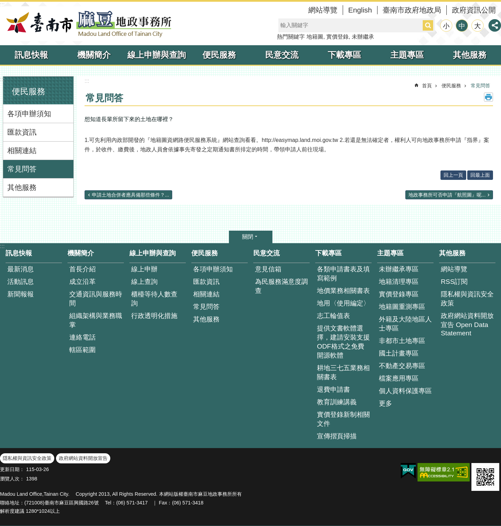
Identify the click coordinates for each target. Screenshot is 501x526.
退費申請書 (333, 389)
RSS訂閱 (454, 281)
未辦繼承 (363, 37)
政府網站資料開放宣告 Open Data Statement (467, 324)
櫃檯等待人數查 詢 (154, 298)
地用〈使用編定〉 (343, 303)
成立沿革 (82, 281)
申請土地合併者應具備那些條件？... (130, 195)
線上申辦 (144, 269)
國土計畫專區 (399, 353)
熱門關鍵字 (291, 37)
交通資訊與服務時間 (95, 298)
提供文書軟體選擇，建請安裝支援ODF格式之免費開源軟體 (343, 342)
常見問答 (22, 169)
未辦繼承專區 (399, 269)
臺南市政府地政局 (412, 10)
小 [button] (446, 26)
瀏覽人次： (12, 478)
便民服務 (219, 54)
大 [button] (477, 26)
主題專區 (407, 54)
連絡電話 (82, 337)
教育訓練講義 (337, 402)
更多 (385, 403)
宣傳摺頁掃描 (337, 436)
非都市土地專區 (402, 340)
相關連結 (22, 150)
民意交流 (282, 54)
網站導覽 (322, 10)
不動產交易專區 (402, 365)
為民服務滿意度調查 (281, 286)
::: (2, 5)
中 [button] (462, 26)
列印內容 (488, 97)
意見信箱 (268, 269)
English (360, 10)
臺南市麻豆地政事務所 (87, 23)
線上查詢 (144, 281)
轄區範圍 (82, 349)
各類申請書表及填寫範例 (343, 273)
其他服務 (469, 54)
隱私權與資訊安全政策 (467, 298)
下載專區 (344, 54)
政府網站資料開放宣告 (83, 458)
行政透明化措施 (154, 315)
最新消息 (20, 269)
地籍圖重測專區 (402, 306)
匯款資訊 (22, 132)
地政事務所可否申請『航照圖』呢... (447, 195)
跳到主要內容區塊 (3, 3)
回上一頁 (453, 175)
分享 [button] (494, 25)
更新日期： (12, 469)
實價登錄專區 (399, 294)
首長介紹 (82, 269)
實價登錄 (337, 37)
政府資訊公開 (474, 10)
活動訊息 (20, 281)
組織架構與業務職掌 (95, 320)
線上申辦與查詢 (156, 54)
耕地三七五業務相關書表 (343, 372)
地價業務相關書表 (343, 290)
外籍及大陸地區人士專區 (405, 324)
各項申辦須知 (29, 114)
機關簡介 (94, 54)
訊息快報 (31, 54)
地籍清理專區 (399, 281)
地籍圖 (315, 37)
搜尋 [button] (428, 25)
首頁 (427, 85)
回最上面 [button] (480, 175)
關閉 (247, 237)
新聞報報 (20, 294)
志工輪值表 (333, 315)
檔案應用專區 (399, 378)
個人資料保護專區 (405, 390)
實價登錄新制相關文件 (343, 419)
